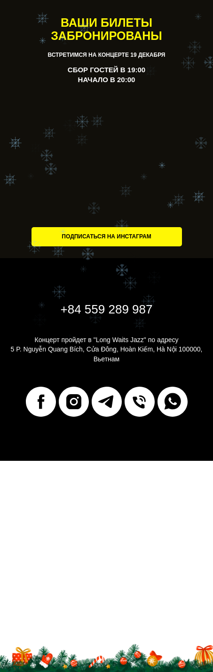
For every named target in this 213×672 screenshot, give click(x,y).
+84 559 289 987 (107, 309)
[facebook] (41, 402)
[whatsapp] (173, 402)
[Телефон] (140, 402)
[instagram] (74, 402)
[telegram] (107, 402)
